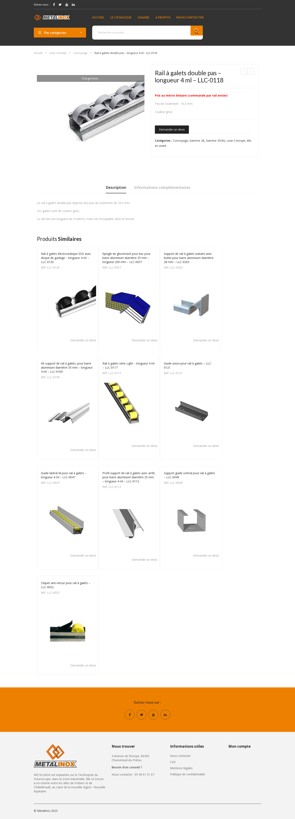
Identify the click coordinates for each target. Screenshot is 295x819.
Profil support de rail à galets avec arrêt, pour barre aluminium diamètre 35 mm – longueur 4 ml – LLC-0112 (128, 477)
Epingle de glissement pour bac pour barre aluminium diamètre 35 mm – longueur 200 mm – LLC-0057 (126, 258)
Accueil (38, 53)
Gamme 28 (196, 140)
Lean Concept (57, 53)
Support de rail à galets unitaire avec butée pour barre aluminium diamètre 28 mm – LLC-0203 (188, 258)
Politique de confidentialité (187, 774)
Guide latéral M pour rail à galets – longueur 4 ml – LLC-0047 (63, 475)
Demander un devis (172, 129)
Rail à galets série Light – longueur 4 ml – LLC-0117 (244, 72)
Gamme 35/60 (215, 140)
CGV (173, 762)
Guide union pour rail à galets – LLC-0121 (188, 365)
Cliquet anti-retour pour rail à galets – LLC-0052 (65, 585)
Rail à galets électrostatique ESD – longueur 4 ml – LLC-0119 (251, 72)
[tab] (116, 188)
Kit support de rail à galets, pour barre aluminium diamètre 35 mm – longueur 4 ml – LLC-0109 (67, 367)
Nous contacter (180, 756)
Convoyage (80, 53)
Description (116, 187)
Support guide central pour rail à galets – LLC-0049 (189, 475)
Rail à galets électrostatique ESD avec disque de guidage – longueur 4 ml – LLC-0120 (66, 258)
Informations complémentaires (162, 187)
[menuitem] (98, 17)
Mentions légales (181, 768)
